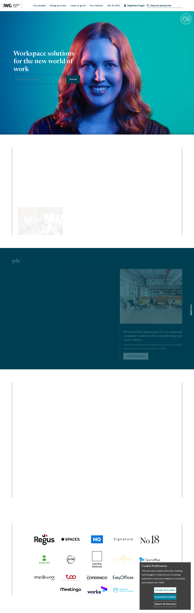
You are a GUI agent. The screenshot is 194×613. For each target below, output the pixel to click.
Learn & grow (78, 5)
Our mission (96, 5)
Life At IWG (113, 5)
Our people (39, 5)
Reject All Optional (165, 604)
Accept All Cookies (165, 590)
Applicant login (134, 5)
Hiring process (58, 5)
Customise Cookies (165, 597)
